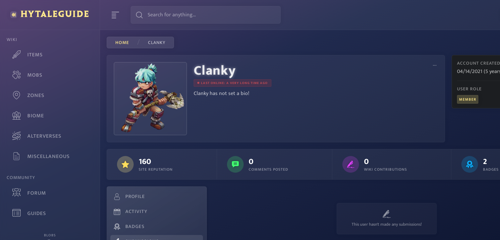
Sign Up (447, 15)
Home (122, 42)
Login (480, 15)
